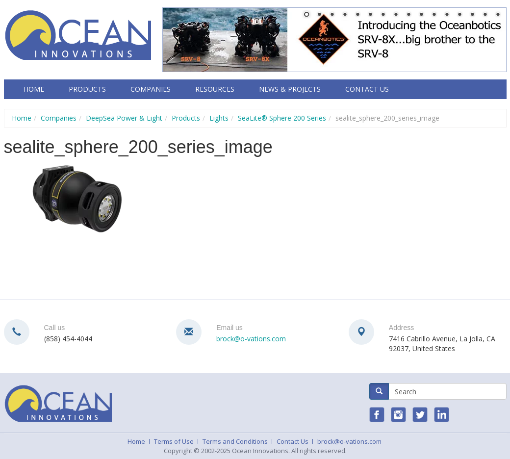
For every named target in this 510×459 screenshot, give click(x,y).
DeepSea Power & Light (124, 118)
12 (446, 15)
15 (485, 15)
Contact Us (367, 89)
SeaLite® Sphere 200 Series (282, 118)
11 (434, 15)
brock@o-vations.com (251, 338)
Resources (214, 89)
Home (34, 89)
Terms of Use (174, 441)
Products (87, 89)
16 (497, 15)
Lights (219, 118)
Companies (150, 89)
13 (459, 15)
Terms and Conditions (235, 441)
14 (472, 15)
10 (421, 15)
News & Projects (290, 89)
